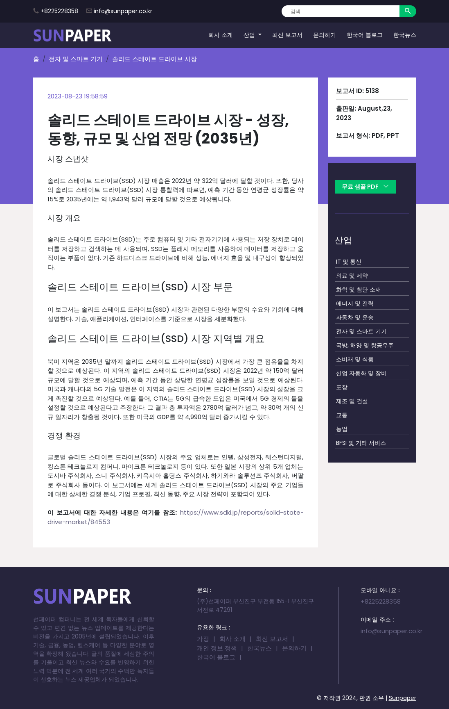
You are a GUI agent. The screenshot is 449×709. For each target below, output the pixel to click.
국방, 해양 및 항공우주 (365, 345)
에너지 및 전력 (355, 303)
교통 (341, 415)
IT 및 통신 (348, 262)
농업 (341, 429)
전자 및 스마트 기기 (76, 59)
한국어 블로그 (365, 35)
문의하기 (324, 35)
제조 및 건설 (352, 401)
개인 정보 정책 (217, 648)
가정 (203, 638)
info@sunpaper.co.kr (123, 11)
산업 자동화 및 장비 (361, 373)
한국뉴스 (404, 35)
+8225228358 (59, 11)
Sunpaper (402, 698)
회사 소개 (220, 35)
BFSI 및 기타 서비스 (361, 443)
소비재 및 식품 (355, 359)
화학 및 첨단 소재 (358, 289)
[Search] (340, 11)
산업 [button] (250, 35)
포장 (341, 387)
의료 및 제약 (352, 275)
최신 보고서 (287, 35)
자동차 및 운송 (355, 317)
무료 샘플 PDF (365, 186)
